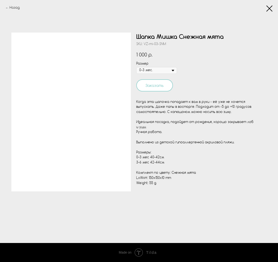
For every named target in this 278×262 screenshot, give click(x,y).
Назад (15, 8)
